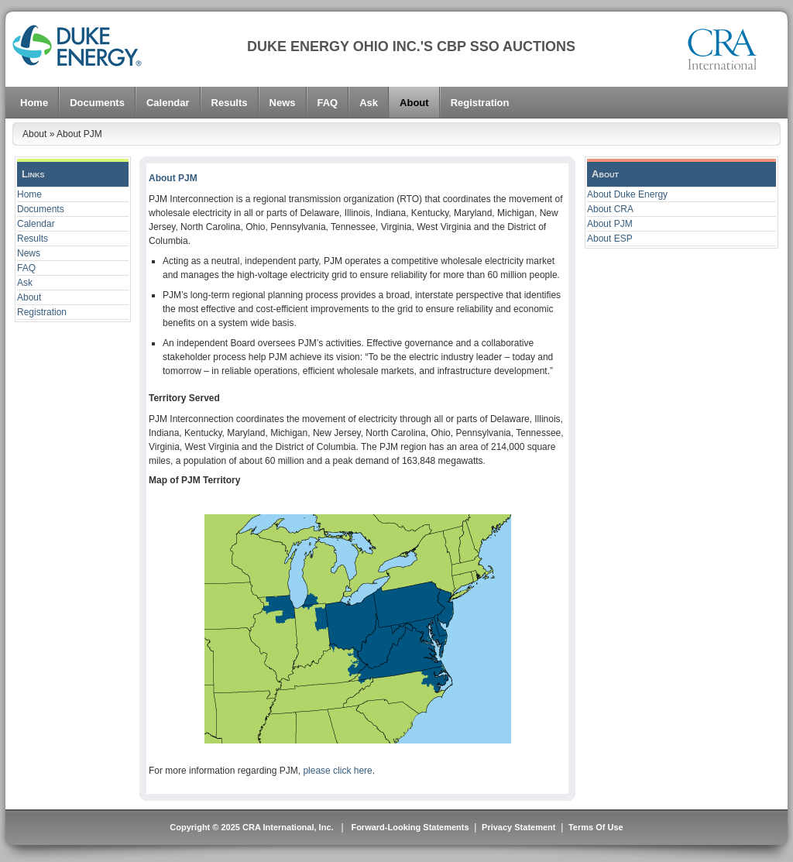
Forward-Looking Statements (408, 827)
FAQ (26, 268)
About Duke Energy (627, 194)
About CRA (610, 209)
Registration (42, 312)
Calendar (36, 223)
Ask (25, 282)
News (28, 253)
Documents (40, 209)
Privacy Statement (518, 827)
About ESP (610, 238)
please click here (337, 770)
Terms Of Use (595, 827)
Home (29, 194)
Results (32, 238)
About (29, 297)
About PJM (610, 223)
